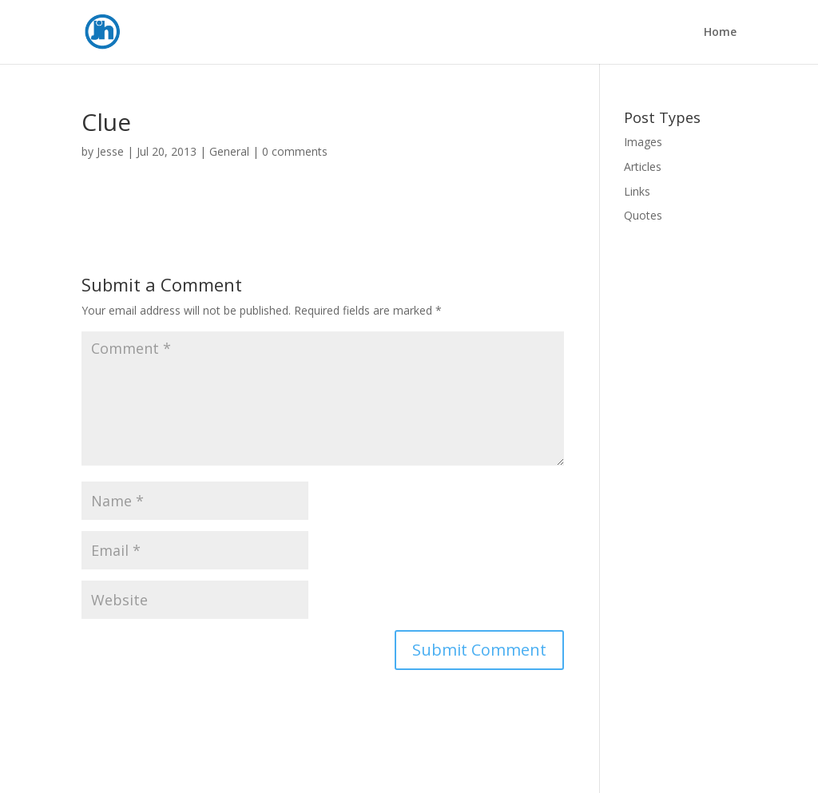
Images (643, 141)
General (229, 151)
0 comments (295, 151)
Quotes (643, 215)
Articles (642, 166)
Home (720, 32)
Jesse (110, 151)
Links (637, 191)
